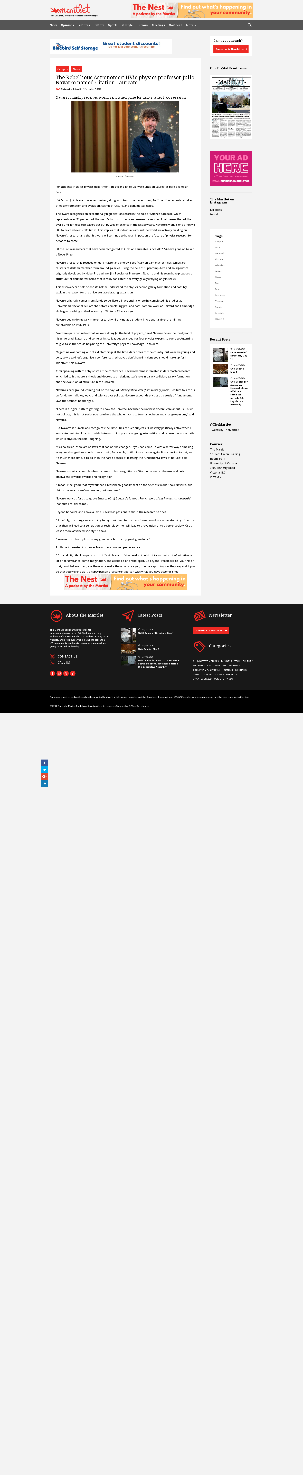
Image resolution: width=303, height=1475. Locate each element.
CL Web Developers (138, 706)
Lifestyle (219, 312)
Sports (218, 307)
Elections (199, 665)
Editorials (220, 265)
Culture (98, 25)
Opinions (67, 25)
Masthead (175, 25)
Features (84, 25)
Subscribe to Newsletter (230, 48)
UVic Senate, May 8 (148, 649)
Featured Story (216, 665)
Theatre (219, 301)
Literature (220, 294)
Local (217, 247)
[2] (192, 16)
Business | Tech (230, 661)
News (53, 25)
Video (229, 678)
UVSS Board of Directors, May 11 (238, 355)
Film (217, 283)
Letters (219, 271)
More (189, 25)
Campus (62, 69)
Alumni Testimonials (206, 661)
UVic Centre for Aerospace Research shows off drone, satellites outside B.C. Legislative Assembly (239, 393)
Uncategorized (202, 678)
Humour (142, 25)
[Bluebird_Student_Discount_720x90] (111, 53)
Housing (219, 318)
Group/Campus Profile (206, 669)
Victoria (219, 259)
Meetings (158, 25)
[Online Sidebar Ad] (231, 185)
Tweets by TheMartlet (224, 430)
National (219, 253)
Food (217, 289)
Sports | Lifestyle (120, 25)
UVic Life (219, 678)
